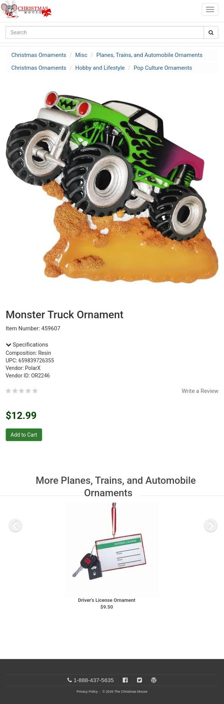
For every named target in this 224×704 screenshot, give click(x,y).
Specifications (27, 344)
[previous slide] (15, 525)
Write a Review (199, 391)
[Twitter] (139, 680)
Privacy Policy (87, 691)
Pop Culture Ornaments (163, 67)
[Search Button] (211, 32)
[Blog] (154, 680)
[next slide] (210, 525)
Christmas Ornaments (38, 55)
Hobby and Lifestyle (100, 67)
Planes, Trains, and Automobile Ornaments (149, 55)
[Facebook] (125, 680)
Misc (81, 55)
